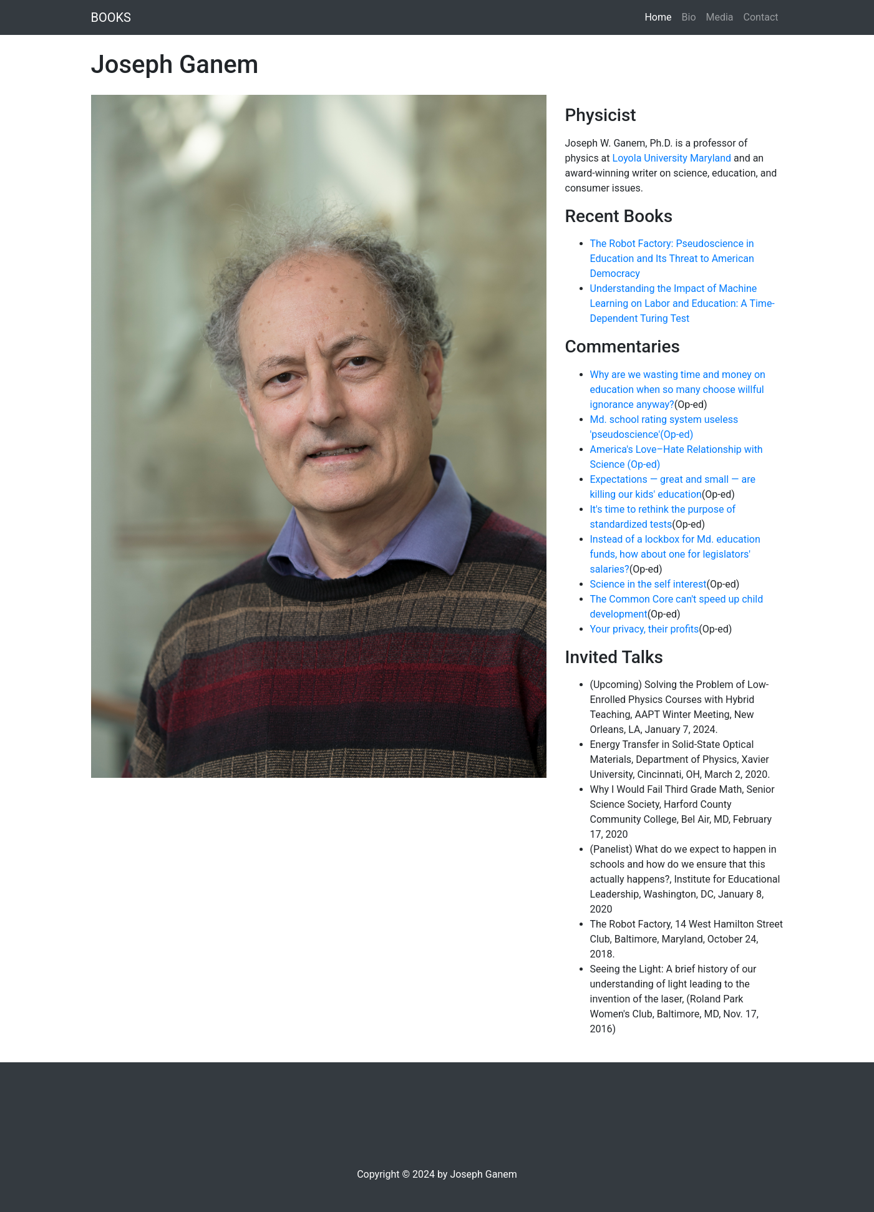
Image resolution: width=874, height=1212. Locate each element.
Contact (761, 17)
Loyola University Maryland (672, 158)
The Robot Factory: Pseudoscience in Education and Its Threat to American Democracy (672, 258)
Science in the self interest (648, 584)
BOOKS (111, 17)
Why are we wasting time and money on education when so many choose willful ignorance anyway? (677, 389)
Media (720, 17)
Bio (689, 17)
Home (660, 16)
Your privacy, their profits (644, 629)
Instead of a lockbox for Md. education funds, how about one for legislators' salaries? (675, 554)
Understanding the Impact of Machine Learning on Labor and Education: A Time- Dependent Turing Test (682, 303)
